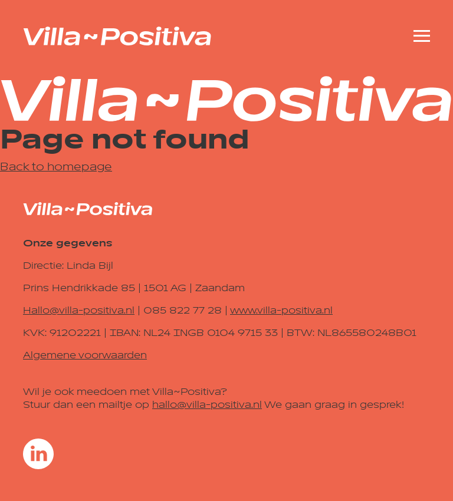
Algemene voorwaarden (85, 355)
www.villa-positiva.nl (281, 310)
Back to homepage (56, 167)
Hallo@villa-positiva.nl (78, 310)
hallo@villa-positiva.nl (207, 404)
